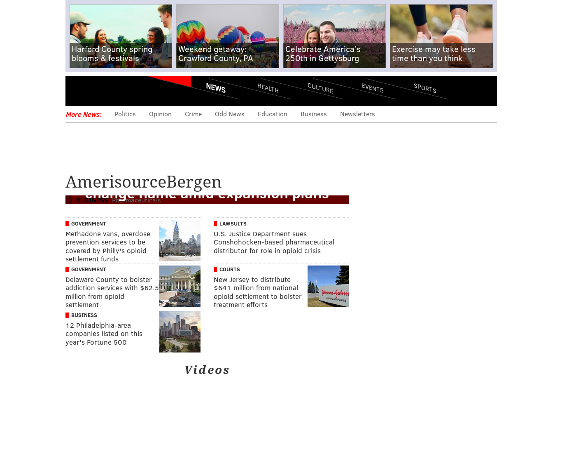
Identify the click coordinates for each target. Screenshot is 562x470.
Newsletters (357, 113)
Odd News (230, 113)
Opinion (160, 113)
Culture (320, 87)
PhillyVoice (122, 90)
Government (88, 223)
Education (272, 113)
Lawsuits (233, 223)
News (216, 87)
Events (372, 87)
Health (268, 87)
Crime (193, 113)
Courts (229, 269)
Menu (78, 91)
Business (314, 113)
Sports (424, 88)
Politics (125, 113)
